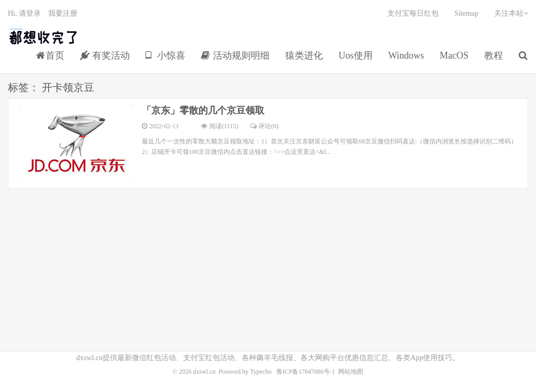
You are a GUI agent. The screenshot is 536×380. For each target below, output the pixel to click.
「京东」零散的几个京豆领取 (203, 110)
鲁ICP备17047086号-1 (306, 371)
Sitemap (466, 13)
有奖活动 (105, 55)
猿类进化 (304, 55)
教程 (493, 55)
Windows (406, 55)
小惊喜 (166, 55)
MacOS (454, 55)
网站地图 (350, 371)
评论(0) (264, 126)
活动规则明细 (235, 55)
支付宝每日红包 (413, 13)
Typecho (261, 371)
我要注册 (62, 13)
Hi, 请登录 (24, 13)
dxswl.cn (204, 371)
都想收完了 (44, 37)
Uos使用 (356, 55)
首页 (50, 55)
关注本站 (511, 13)
